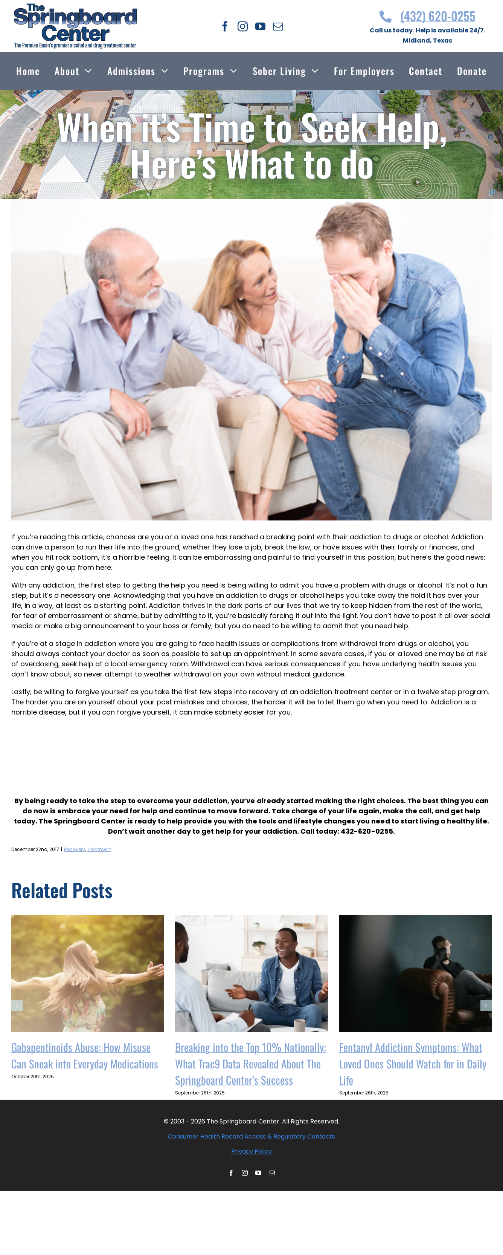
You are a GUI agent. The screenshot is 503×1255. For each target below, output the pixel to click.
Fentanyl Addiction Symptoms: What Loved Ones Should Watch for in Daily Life (412, 1063)
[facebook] (225, 26)
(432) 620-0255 (428, 15)
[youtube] (260, 26)
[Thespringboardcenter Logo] (75, 6)
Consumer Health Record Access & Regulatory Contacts (251, 1136)
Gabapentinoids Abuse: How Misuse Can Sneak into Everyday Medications (84, 1055)
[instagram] (243, 26)
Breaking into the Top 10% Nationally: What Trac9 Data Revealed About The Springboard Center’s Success (250, 1063)
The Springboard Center (243, 1121)
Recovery (74, 849)
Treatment (99, 849)
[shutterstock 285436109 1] (251, 359)
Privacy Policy (251, 1151)
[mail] (278, 26)
